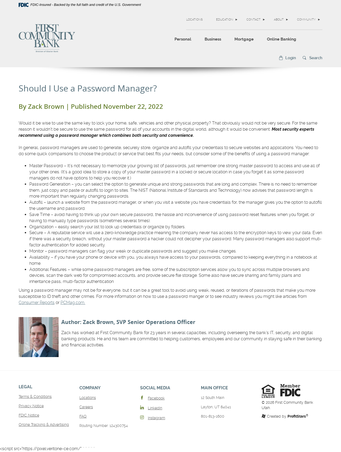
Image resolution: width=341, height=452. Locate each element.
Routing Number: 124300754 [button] (103, 425)
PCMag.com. (72, 302)
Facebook (156, 398)
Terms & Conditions (35, 396)
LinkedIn (155, 408)
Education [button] (224, 19)
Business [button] (213, 39)
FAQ (83, 416)
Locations (194, 19)
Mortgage (244, 39)
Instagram (156, 418)
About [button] (279, 19)
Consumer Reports (37, 302)
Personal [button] (182, 39)
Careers (86, 407)
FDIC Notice (29, 415)
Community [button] (306, 19)
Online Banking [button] (281, 39)
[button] (287, 58)
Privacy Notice (31, 406)
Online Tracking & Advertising (44, 424)
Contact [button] (253, 19)
